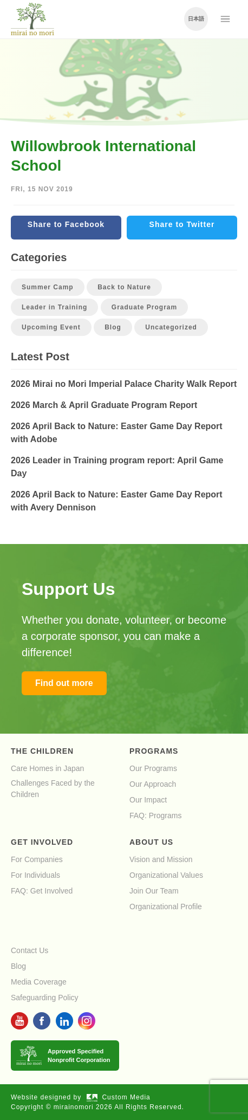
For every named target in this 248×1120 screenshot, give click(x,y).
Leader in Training (54, 307)
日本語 (196, 19)
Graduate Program (144, 307)
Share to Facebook (66, 224)
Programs (153, 751)
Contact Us (29, 950)
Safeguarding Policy (45, 997)
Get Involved (42, 842)
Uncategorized (171, 327)
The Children (42, 751)
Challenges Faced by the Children (53, 789)
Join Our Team (154, 890)
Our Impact (148, 799)
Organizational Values (166, 875)
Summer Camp (48, 287)
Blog (113, 327)
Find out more (64, 683)
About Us (151, 842)
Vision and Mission (160, 859)
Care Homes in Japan (47, 768)
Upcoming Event (51, 327)
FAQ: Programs (155, 815)
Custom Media (119, 1097)
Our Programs (153, 768)
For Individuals (35, 875)
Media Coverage (39, 981)
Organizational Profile (165, 906)
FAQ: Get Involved (42, 890)
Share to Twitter (182, 224)
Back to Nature (124, 287)
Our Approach (152, 784)
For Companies (37, 859)
